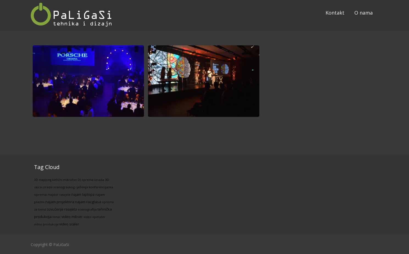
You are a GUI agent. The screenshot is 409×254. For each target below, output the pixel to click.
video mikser (72, 216)
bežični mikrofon (64, 180)
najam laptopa (82, 194)
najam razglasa (88, 201)
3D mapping (42, 180)
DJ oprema (85, 180)
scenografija (87, 209)
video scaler (69, 224)
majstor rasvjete (59, 195)
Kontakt (334, 12)
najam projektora (59, 201)
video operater (94, 217)
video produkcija (46, 224)
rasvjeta (70, 209)
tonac (56, 217)
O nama (363, 12)
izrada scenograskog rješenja (65, 187)
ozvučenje (55, 209)
